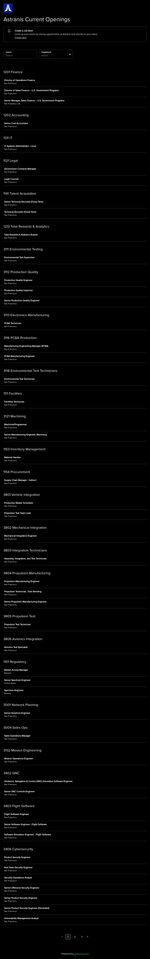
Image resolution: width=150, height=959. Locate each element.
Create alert (20, 37)
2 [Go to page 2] (75, 936)
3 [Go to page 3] (82, 936)
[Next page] (87, 937)
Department (46, 52)
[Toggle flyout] (70, 54)
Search (8, 52)
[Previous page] (62, 937)
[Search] (20, 56)
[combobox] (41, 55)
